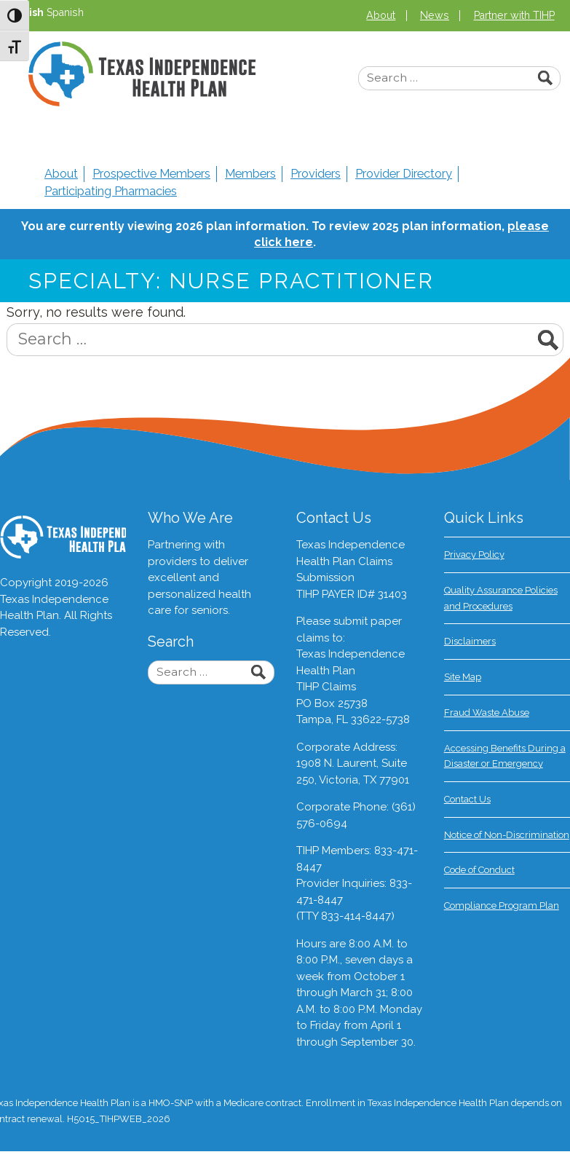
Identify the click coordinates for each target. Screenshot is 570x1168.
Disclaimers (470, 641)
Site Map (462, 676)
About (380, 15)
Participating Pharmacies (110, 191)
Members (250, 174)
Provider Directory (403, 174)
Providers (315, 174)
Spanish (65, 12)
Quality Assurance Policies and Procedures (501, 598)
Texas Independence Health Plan (142, 74)
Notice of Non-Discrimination (506, 834)
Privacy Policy (474, 554)
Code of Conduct (479, 869)
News (434, 15)
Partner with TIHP (514, 15)
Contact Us (467, 799)
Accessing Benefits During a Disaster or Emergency (505, 756)
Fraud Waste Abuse (486, 712)
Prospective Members (151, 174)
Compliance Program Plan (501, 905)
